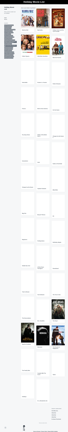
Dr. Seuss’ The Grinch (56, 419)
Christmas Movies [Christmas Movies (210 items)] (8, 31)
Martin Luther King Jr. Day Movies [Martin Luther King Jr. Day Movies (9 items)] (10, 46)
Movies (5, 19)
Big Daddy (40, 30)
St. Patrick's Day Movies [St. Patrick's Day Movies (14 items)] (9, 53)
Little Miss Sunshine (42, 56)
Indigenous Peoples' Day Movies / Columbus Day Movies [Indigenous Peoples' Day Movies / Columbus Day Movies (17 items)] (10, 42)
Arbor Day (54, 412)
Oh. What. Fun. (55, 410)
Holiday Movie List (33, 2)
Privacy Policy (44, 431)
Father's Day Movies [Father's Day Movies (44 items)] (9, 35)
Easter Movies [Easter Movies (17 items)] (8, 34)
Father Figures (25, 56)
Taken (54, 396)
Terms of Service (36, 431)
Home (5, 17)
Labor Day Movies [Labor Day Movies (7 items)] (8, 43)
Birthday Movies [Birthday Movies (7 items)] (8, 28)
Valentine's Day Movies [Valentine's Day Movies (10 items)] (9, 56)
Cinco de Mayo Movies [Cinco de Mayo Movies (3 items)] (9, 32)
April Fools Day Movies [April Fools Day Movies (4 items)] (9, 25)
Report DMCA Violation (53, 431)
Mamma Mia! (25, 30)
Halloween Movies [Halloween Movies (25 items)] (8, 38)
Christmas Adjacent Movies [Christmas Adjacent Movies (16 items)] (10, 29)
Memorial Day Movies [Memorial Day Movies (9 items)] (9, 47)
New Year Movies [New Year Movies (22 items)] (8, 50)
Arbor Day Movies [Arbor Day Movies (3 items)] (8, 26)
